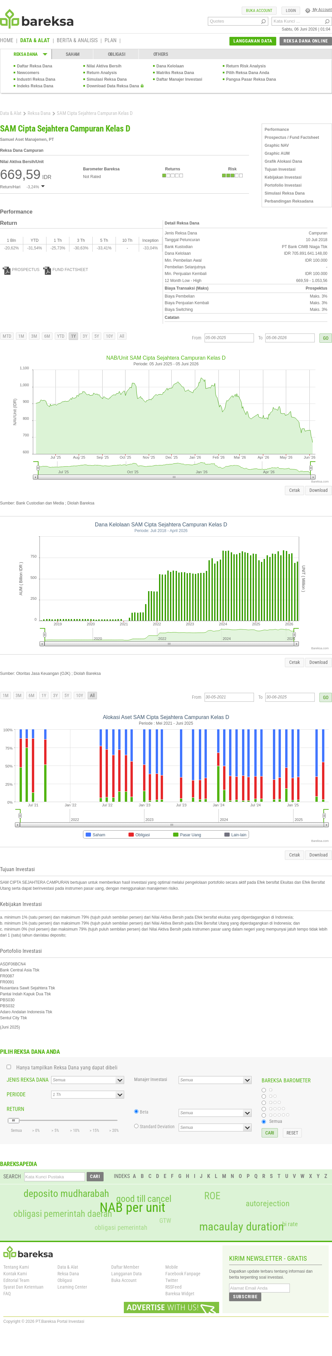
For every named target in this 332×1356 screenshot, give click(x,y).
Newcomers (28, 72)
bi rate (290, 1224)
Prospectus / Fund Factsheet (292, 137)
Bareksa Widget (179, 1293)
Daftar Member (125, 1267)
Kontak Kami (15, 1273)
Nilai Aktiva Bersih (104, 66)
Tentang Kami (16, 1267)
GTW (165, 1221)
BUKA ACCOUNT (259, 10)
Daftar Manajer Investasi (179, 79)
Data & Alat (10, 113)
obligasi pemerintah (121, 1227)
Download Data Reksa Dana (113, 86)
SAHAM (73, 54)
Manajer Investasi (150, 1079)
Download (318, 490)
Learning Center (72, 1287)
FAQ (7, 1293)
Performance (277, 129)
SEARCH (12, 1176)
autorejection (268, 1203)
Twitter (171, 1280)
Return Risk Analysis (246, 66)
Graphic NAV (277, 145)
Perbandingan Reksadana (289, 201)
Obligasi (64, 1280)
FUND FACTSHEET (65, 269)
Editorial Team (16, 1280)
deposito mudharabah (66, 1194)
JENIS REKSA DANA (27, 1080)
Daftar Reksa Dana (34, 66)
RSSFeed (173, 1287)
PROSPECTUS (21, 269)
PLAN (111, 41)
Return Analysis (102, 72)
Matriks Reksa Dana (175, 72)
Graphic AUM (277, 153)
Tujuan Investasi (280, 169)
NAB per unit (132, 1207)
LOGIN (291, 10)
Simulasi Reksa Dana (107, 79)
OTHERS (160, 54)
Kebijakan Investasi (283, 177)
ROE (212, 1196)
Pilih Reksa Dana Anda (247, 72)
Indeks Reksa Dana (35, 86)
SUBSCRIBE (245, 1296)
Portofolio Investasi (283, 185)
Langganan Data (126, 1273)
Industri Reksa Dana (36, 79)
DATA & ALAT (35, 41)
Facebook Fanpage (183, 1273)
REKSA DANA (26, 54)
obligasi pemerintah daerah (62, 1214)
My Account (318, 9)
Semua (275, 1121)
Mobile (171, 1267)
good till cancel (143, 1199)
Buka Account (123, 1280)
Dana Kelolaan (170, 66)
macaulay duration (241, 1226)
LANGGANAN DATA (252, 41)
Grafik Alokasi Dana (283, 161)
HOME (6, 41)
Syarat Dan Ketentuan (23, 1287)
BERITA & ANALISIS (77, 41)
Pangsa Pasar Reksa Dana (251, 79)
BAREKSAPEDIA (18, 1163)
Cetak (294, 490)
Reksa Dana (39, 113)
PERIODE (16, 1094)
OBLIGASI (116, 54)
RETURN (15, 1109)
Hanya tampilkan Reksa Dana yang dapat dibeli (67, 1067)
